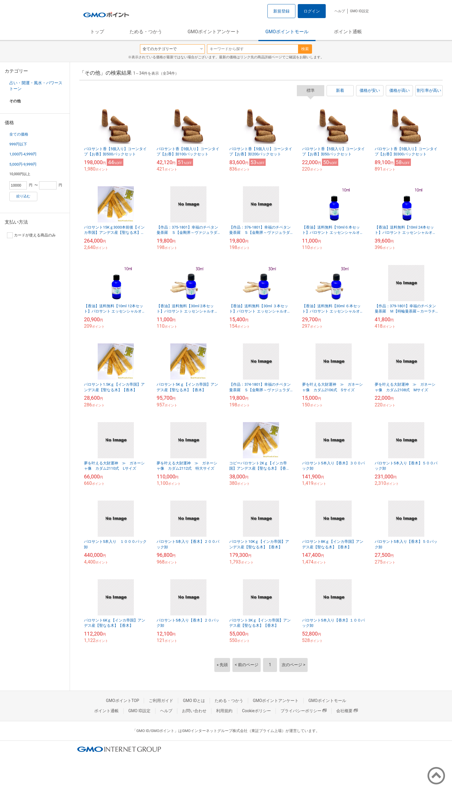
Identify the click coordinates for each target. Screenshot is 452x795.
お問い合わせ (194, 710)
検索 (305, 49)
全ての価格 (18, 134)
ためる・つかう (145, 31)
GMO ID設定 (359, 11)
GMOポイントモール (287, 31)
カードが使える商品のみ (31, 235)
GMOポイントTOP (122, 700)
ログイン (312, 11)
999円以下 (18, 144)
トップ (97, 31)
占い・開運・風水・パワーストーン (35, 85)
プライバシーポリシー (304, 710)
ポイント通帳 (348, 31)
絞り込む (23, 196)
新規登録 (281, 11)
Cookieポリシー (256, 710)
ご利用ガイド (161, 700)
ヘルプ (339, 11)
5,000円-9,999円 (22, 164)
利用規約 (224, 710)
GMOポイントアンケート (214, 31)
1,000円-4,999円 (22, 154)
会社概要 (347, 710)
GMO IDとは (194, 700)
